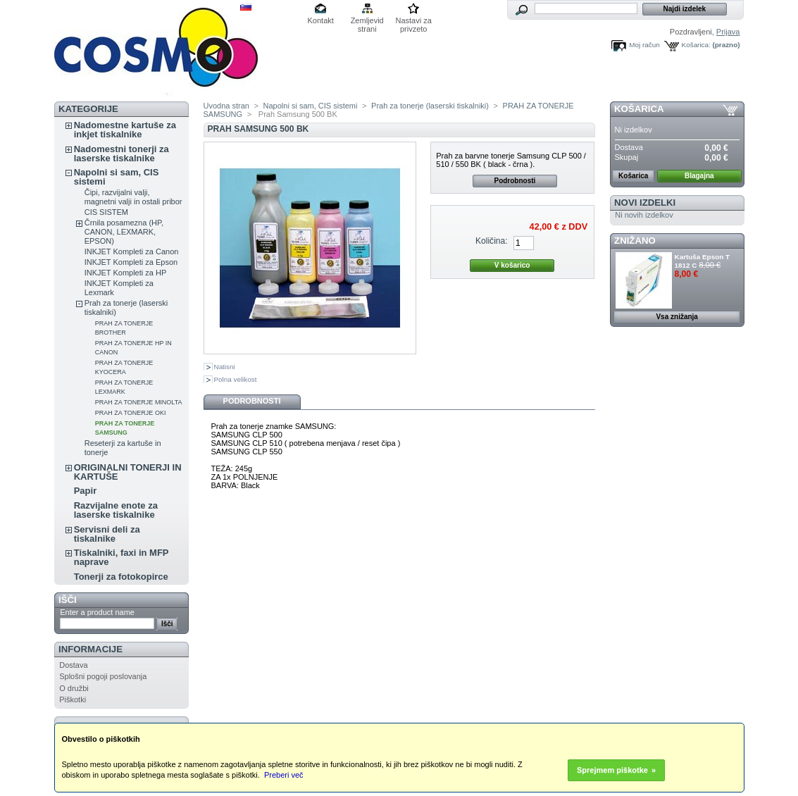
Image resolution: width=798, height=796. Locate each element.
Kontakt (321, 20)
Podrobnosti (514, 181)
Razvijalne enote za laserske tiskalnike (116, 510)
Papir (85, 490)
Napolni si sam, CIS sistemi (116, 177)
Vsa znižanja (676, 317)
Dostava (73, 665)
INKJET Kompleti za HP (126, 272)
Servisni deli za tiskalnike (107, 534)
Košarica (638, 109)
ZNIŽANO (635, 240)
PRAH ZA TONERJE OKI (130, 412)
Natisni (224, 367)
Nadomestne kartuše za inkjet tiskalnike (125, 129)
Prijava (728, 31)
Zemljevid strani (367, 21)
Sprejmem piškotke (612, 770)
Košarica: (696, 45)
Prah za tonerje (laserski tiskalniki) (430, 105)
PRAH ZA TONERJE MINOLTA (138, 402)
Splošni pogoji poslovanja (102, 676)
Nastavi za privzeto (414, 21)
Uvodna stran (226, 105)
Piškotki (72, 699)
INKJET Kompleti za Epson (131, 262)
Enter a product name (97, 612)
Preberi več (284, 775)
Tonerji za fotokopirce (121, 576)
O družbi (74, 688)
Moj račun (644, 45)
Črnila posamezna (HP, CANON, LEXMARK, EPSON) (124, 231)
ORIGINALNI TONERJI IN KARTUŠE (128, 472)
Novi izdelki (644, 202)
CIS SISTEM (106, 212)
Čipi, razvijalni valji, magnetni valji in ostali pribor (133, 197)
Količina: (491, 241)
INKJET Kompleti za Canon (132, 251)
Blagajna (699, 176)
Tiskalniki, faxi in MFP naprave (121, 557)
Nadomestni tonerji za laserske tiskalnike (121, 153)
